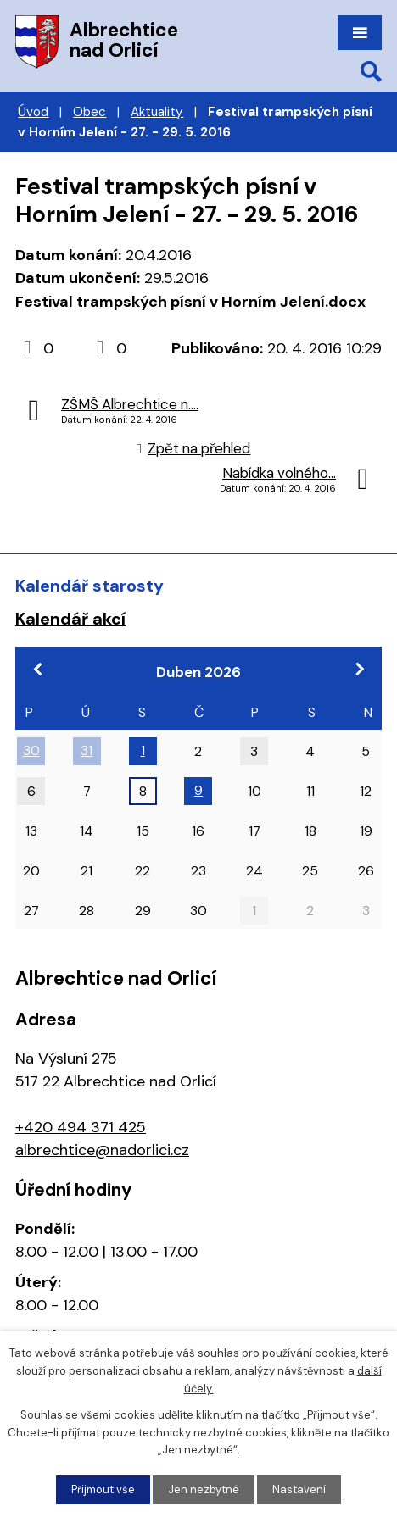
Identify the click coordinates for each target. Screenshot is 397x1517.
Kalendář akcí (70, 619)
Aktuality (157, 111)
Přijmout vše (103, 1489)
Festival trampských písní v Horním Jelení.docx (190, 302)
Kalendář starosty (89, 586)
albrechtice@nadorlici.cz (102, 1150)
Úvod (33, 111)
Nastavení (299, 1489)
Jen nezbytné (203, 1489)
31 (86, 750)
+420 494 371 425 (80, 1127)
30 (31, 750)
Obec (89, 111)
